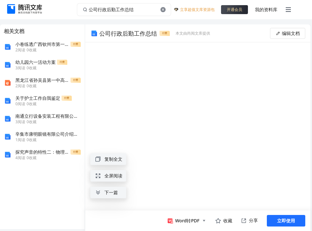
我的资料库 (266, 9)
